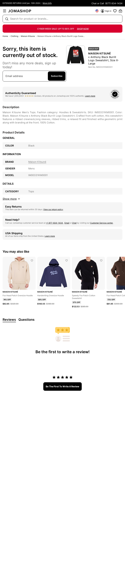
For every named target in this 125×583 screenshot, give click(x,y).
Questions (26, 320)
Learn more (90, 96)
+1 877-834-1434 (54, 223)
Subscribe (56, 76)
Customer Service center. (101, 223)
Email (66, 223)
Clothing (14, 36)
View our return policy (53, 209)
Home (5, 36)
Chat (74, 223)
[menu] (5, 11)
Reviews (9, 320)
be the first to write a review (62, 386)
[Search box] (62, 19)
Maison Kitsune (28, 36)
